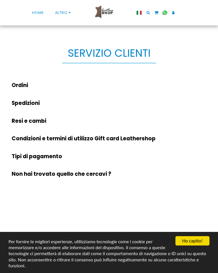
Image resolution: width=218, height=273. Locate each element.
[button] (148, 12)
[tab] (109, 85)
